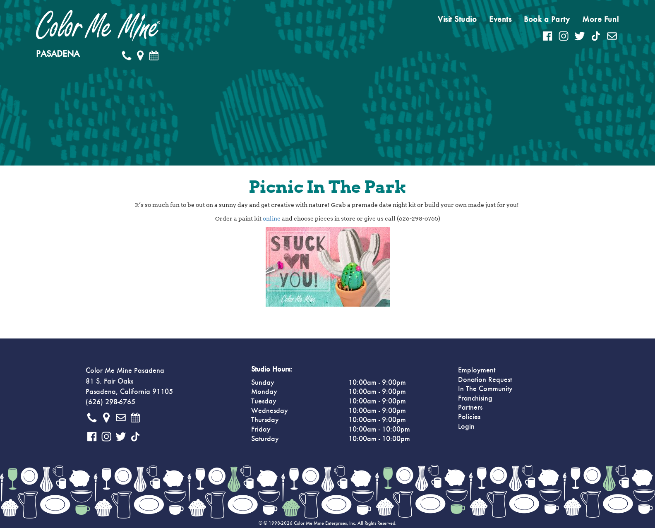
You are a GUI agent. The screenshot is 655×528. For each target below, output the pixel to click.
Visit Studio (457, 19)
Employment (476, 370)
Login (466, 426)
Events (500, 19)
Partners (470, 407)
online (272, 218)
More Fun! (600, 19)
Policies (469, 417)
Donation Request (485, 380)
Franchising (475, 398)
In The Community (485, 389)
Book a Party (547, 19)
